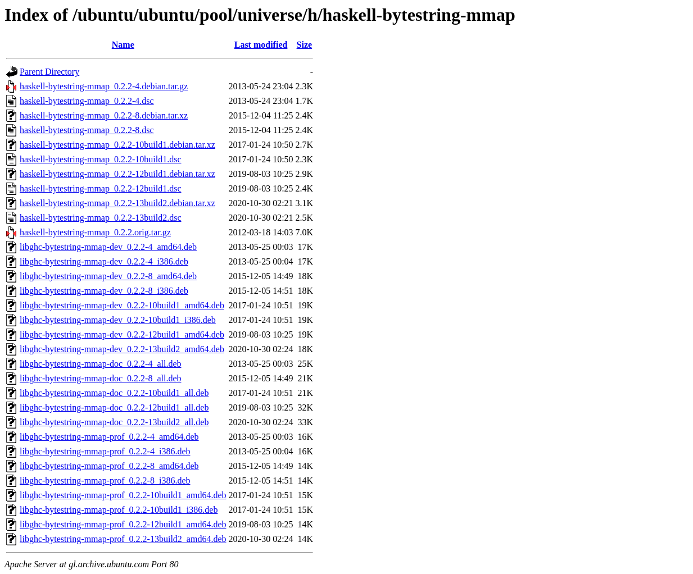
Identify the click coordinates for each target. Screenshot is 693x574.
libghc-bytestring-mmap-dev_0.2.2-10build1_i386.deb (118, 320)
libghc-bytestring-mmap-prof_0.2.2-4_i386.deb (105, 451)
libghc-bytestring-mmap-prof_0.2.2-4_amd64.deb (109, 436)
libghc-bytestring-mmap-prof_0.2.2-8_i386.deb (105, 480)
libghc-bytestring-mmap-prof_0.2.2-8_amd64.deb (109, 466)
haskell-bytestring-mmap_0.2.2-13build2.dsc (101, 217)
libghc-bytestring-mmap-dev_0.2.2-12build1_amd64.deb (122, 334)
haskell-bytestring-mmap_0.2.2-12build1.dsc (101, 188)
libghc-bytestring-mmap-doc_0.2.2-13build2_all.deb (114, 422)
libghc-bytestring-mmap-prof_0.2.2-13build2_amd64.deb (123, 539)
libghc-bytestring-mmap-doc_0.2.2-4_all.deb (100, 363)
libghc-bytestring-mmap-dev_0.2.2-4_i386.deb (104, 261)
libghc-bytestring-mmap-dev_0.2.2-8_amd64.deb (108, 276)
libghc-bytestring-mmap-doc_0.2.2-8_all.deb (100, 378)
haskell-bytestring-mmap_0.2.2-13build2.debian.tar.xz (117, 203)
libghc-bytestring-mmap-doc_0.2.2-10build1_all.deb (114, 393)
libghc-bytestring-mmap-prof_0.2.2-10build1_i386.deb (119, 509)
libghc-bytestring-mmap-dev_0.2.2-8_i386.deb (104, 290)
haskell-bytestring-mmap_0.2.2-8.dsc (87, 130)
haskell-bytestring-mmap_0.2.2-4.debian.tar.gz (104, 86)
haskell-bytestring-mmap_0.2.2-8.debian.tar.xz (104, 115)
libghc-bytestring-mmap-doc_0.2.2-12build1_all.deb (114, 407)
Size (304, 44)
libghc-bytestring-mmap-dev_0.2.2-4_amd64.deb (108, 247)
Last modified (261, 44)
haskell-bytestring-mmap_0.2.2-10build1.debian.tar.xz (117, 144)
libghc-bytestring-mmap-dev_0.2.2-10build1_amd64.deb (122, 305)
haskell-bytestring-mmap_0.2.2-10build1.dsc (101, 159)
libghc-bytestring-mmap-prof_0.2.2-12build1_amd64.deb (123, 524)
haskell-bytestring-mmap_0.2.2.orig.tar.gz (95, 232)
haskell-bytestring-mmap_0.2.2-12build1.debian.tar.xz (117, 174)
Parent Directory (49, 71)
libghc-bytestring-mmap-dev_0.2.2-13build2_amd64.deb (122, 349)
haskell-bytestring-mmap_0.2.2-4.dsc (87, 101)
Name (123, 44)
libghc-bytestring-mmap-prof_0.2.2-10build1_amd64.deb (123, 495)
